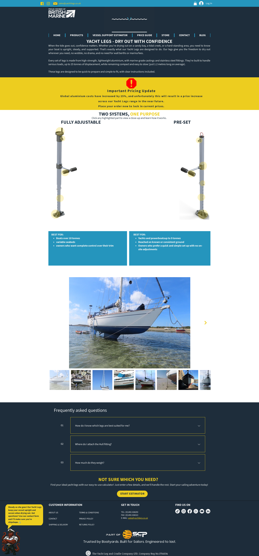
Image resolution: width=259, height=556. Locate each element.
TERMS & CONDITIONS (89, 512)
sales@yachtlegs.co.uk (138, 518)
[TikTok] (177, 511)
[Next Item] (205, 323)
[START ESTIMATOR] (132, 494)
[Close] (65, 172)
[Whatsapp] (196, 511)
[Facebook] (42, 3)
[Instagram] (48, 3)
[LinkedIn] (208, 511)
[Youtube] (202, 511)
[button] (195, 3)
